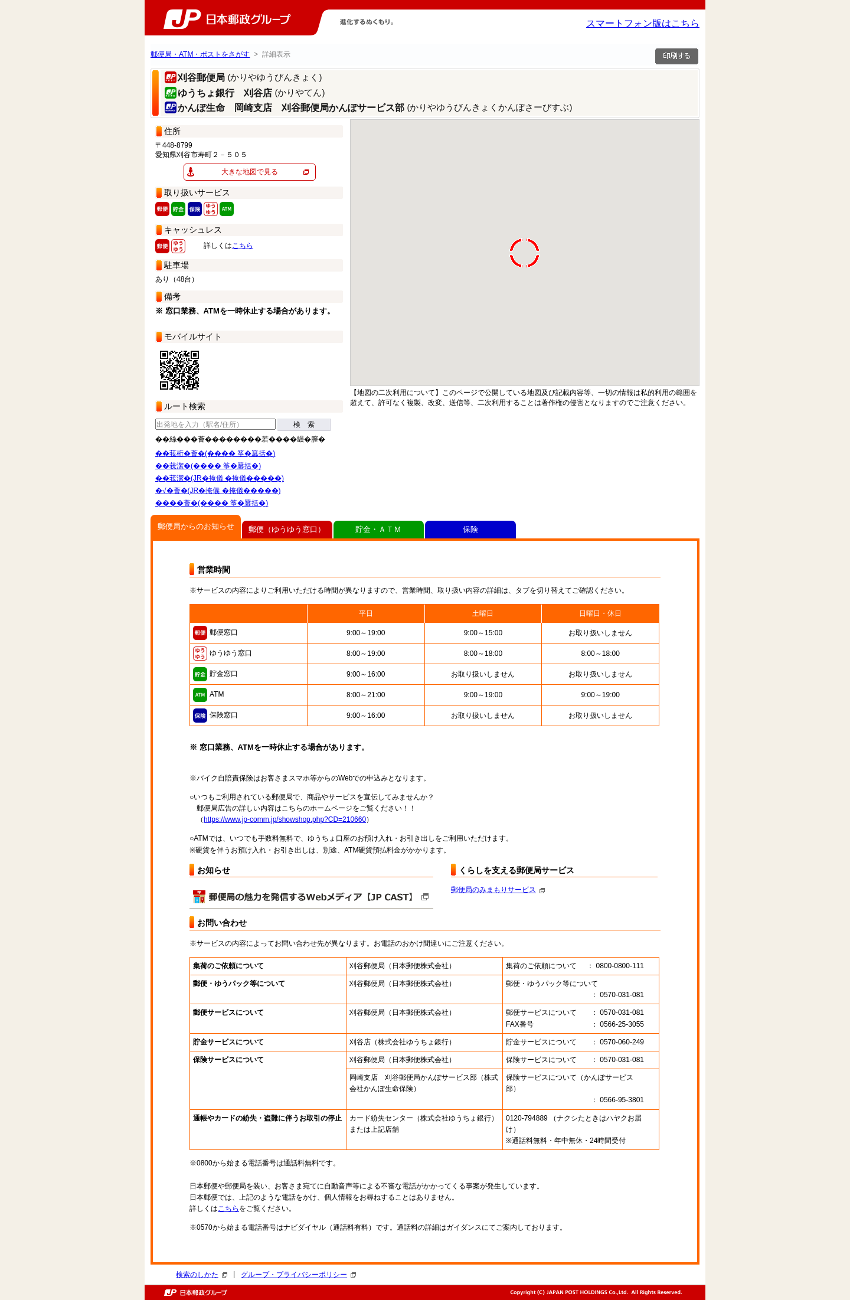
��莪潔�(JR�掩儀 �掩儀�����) (219, 478)
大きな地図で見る (249, 172)
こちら (242, 245)
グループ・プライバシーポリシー (298, 1274)
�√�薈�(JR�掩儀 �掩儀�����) (218, 490)
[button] (366, 216)
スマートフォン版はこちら (642, 23)
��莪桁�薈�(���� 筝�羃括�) (215, 453)
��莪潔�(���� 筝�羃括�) (208, 466)
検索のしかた (201, 1274)
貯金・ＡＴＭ (378, 529)
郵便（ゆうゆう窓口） (287, 529)
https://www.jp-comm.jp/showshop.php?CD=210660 (285, 819)
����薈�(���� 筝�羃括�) (211, 503)
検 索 (304, 424)
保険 (470, 529)
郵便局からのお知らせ (196, 526)
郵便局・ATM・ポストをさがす (200, 54)
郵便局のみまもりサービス (498, 890)
